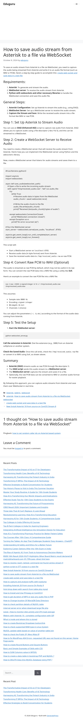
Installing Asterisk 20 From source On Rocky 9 (23, 585)
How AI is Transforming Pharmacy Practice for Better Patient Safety (33, 533)
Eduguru (9, 4)
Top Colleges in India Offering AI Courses (21, 522)
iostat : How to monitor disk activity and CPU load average (29, 612)
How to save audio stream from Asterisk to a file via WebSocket (42, 396)
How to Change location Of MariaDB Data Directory (26, 600)
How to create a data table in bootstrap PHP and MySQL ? (28, 656)
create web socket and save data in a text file (26, 403)
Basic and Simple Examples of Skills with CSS (23, 648)
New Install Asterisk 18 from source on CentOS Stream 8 (31, 406)
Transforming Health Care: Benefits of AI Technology (26, 473)
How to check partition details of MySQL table (23, 604)
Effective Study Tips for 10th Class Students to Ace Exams (28, 499)
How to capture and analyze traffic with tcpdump (25, 581)
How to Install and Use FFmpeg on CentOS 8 (22, 593)
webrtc (17, 392)
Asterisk (9, 392)
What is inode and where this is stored (20, 619)
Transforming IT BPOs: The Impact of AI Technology (26, 481)
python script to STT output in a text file (20, 566)
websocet (26, 392)
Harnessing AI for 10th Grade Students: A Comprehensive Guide (31, 518)
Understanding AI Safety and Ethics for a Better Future (27, 545)
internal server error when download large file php (25, 608)
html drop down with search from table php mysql (25, 589)
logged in (19, 448)
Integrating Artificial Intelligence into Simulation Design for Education (34, 530)
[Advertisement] (41, 24)
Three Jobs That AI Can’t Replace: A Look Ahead (24, 511)
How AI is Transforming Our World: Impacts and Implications (30, 496)
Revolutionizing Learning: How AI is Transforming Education (29, 514)
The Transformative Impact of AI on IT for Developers (26, 469)
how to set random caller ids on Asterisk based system (36, 433)
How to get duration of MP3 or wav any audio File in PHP (28, 596)
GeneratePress (52, 715)
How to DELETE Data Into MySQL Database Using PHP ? (27, 660)
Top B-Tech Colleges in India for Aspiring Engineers (25, 526)
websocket (8, 399)
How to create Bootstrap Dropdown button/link (24, 623)
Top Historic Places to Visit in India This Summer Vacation (28, 488)
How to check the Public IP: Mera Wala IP (21, 634)
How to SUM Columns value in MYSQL (20, 652)
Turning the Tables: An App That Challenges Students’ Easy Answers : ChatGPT (37, 541)
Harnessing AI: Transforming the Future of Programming (28, 503)
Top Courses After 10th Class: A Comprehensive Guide (27, 537)
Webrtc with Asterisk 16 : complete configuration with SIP (28, 615)
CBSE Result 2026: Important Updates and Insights (25, 507)
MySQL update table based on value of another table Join (28, 630)
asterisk (9, 396)
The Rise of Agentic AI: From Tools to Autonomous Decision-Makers (33, 552)
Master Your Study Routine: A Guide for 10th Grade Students (30, 492)
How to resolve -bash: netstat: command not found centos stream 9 (33, 563)
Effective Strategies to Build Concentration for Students (27, 484)
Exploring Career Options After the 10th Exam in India (27, 548)
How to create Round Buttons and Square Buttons (25, 644)
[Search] (38, 672)
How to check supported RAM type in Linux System (25, 627)
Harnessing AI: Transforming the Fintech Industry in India (28, 477)
